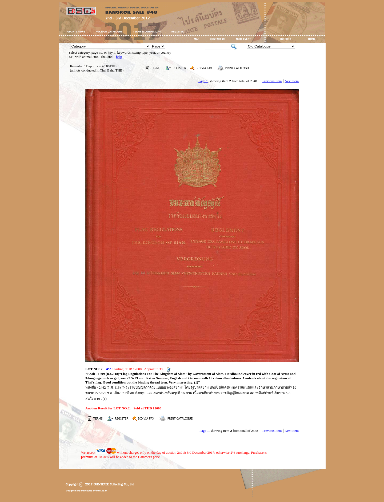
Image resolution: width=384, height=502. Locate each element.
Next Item (292, 81)
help (119, 57)
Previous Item (272, 81)
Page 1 (203, 81)
